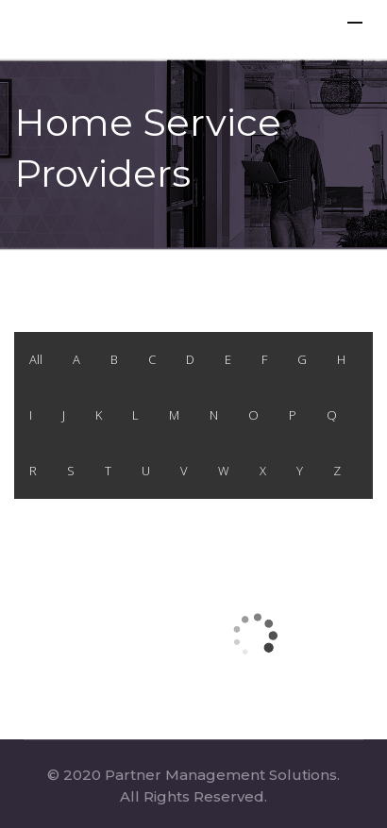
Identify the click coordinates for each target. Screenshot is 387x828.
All (35, 359)
